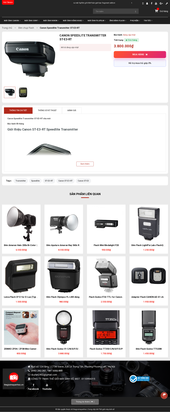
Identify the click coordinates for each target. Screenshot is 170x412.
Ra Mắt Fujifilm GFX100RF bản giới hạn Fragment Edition (70, 3)
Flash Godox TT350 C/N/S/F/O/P (106, 349)
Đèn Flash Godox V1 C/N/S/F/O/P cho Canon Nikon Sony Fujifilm (78, 349)
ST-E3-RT (49, 181)
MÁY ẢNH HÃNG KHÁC (73, 21)
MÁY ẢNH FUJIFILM (97, 21)
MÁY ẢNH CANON (12, 21)
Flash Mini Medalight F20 (106, 245)
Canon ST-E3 (83, 181)
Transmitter (21, 181)
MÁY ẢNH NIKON (51, 21)
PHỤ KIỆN (135, 21)
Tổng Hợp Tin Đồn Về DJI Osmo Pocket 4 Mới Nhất (125, 3)
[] (85, 401)
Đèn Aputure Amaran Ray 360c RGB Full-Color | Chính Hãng (76, 245)
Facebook (33, 387)
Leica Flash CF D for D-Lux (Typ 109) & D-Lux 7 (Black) (31, 297)
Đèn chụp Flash (26, 27)
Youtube (47, 387)
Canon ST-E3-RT (66, 181)
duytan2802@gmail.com (44, 374)
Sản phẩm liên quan (85, 194)
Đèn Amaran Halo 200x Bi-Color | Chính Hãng (26, 245)
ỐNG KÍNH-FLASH (118, 21)
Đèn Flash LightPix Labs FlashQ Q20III (150, 245)
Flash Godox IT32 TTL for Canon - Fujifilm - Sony (113, 297)
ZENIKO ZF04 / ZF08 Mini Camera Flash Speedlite (29, 349)
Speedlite (35, 181)
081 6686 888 (55, 370)
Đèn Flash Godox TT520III (149, 349)
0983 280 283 (38, 370)
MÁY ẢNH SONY (31, 21)
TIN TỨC (148, 21)
